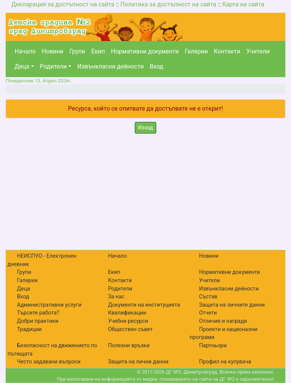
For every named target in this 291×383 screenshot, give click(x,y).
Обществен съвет (130, 329)
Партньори (213, 345)
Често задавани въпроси (49, 362)
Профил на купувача (225, 362)
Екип (98, 51)
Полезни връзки (128, 345)
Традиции (29, 329)
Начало (25, 51)
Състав (208, 296)
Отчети (208, 313)
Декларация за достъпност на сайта (62, 4)
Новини (52, 51)
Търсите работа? (38, 313)
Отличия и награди (223, 321)
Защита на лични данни (138, 362)
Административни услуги (49, 305)
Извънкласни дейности (110, 66)
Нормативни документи (145, 51)
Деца (22, 66)
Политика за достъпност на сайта (168, 4)
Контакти (227, 51)
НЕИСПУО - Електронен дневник (42, 260)
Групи (77, 51)
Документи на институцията (144, 305)
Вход (156, 66)
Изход (145, 128)
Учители (258, 51)
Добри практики (37, 321)
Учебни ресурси (128, 321)
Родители (53, 66)
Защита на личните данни (232, 305)
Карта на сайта (243, 4)
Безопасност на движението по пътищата (52, 349)
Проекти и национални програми (223, 333)
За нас (116, 296)
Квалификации (127, 313)
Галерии (196, 51)
